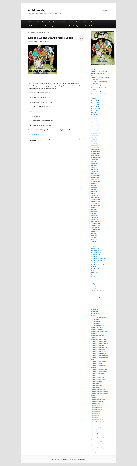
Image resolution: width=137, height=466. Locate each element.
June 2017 (94, 187)
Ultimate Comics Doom (97, 345)
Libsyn (84, 21)
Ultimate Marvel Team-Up (98, 407)
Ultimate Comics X (96, 363)
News (92, 299)
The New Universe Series (98, 317)
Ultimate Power (95, 413)
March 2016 (94, 217)
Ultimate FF (94, 397)
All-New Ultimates (96, 252)
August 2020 (94, 111)
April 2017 (94, 191)
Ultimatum (94, 436)
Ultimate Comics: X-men (98, 379)
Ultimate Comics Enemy (98, 349)
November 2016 (95, 201)
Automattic (82, 459)
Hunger (93, 283)
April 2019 (94, 143)
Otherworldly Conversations (99, 301)
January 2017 (95, 197)
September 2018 (95, 157)
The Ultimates (95, 319)
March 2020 (94, 121)
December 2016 (95, 199)
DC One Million (95, 273)
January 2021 (95, 101)
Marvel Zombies (95, 289)
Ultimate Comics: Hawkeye (99, 369)
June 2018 (94, 163)
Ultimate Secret (95, 415)
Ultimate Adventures (97, 327)
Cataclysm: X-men (96, 269)
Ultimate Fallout (95, 387)
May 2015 (93, 237)
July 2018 (94, 161)
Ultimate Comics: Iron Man (99, 371)
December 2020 (95, 103)
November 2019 (95, 129)
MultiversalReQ (95, 297)
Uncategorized (95, 452)
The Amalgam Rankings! (35, 26)
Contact (37, 21)
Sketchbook (94, 309)
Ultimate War (94, 426)
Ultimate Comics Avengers (99, 339)
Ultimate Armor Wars (97, 329)
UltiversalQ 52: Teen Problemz (100, 77)
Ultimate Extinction (96, 385)
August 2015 (94, 231)
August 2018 (94, 159)
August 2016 (94, 207)
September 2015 (95, 229)
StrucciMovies (95, 313)
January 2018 (95, 173)
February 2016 (95, 219)
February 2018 (95, 171)
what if (82, 139)
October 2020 (95, 107)
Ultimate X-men (95, 430)
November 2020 (95, 105)
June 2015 (94, 235)
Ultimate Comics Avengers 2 (99, 341)
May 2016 (93, 213)
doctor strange (47, 139)
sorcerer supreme (68, 139)
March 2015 (94, 241)
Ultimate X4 (94, 434)
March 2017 (94, 193)
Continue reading (34, 134)
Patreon (70, 21)
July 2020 (94, 113)
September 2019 (95, 133)
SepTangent (94, 307)
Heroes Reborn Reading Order (73, 26)
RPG (92, 305)
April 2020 (94, 119)
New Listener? (46, 21)
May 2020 (93, 117)
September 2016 (95, 205)
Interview (93, 285)
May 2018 (93, 165)
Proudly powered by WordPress (60, 459)
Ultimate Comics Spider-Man (99, 355)
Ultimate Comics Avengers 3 (99, 343)
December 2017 (95, 175)
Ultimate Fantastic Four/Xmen (99, 391)
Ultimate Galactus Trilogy (98, 399)
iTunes (78, 21)
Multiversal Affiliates (97, 295)
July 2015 (94, 233)
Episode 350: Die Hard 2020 (99, 81)
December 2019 (95, 127)
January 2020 (95, 125)
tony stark (76, 139)
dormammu (54, 139)
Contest (93, 271)
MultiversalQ (36, 10)
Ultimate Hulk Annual (97, 401)
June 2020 (94, 115)
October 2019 (95, 131)
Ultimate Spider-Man (97, 419)
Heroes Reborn (95, 279)
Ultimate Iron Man (96, 405)
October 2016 (95, 203)
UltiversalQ (94, 450)
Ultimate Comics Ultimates (99, 361)
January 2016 (95, 221)
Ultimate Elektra (95, 383)
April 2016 (94, 215)
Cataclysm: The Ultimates (98, 258)
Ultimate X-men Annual (97, 432)
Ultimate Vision (95, 424)
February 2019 (95, 147)
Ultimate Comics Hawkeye (98, 351)
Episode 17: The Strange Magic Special (51, 37)
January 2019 (95, 149)
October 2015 (95, 227)
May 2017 (93, 189)
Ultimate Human (95, 403)
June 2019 (94, 139)
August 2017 (94, 183)
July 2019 (94, 137)
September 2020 (95, 109)
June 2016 (94, 211)
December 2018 (95, 151)
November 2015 (95, 225)
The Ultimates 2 (95, 321)
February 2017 (95, 195)
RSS (90, 21)
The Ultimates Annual (97, 325)
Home (30, 21)
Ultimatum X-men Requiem (99, 448)
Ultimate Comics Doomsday (99, 347)
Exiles (46, 26)
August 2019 (94, 135)
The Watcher (46, 41)
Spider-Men (94, 311)
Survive (93, 315)
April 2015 (94, 239)
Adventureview (95, 248)
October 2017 (95, 179)
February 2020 (95, 123)
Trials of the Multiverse (59, 21)
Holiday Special (95, 281)
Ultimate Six (94, 417)
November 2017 (95, 177)
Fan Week (94, 277)
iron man (60, 139)
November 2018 (95, 153)
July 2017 (94, 185)
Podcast (35, 139)
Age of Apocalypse (56, 26)
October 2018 (95, 155)
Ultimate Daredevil (96, 381)
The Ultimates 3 (95, 323)
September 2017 (95, 181)
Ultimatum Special (96, 442)
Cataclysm (94, 256)
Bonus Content (95, 254)
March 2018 (94, 169)
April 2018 (94, 167)
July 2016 (94, 209)
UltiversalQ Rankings (90, 26)
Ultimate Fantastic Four (98, 389)
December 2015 (95, 223)
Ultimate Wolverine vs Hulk (99, 428)
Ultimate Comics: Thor (97, 377)
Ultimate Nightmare (96, 409)
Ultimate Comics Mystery (98, 353)
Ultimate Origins (95, 411)
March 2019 (94, 145)
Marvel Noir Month (96, 287)
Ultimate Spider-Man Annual (99, 422)
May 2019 (93, 141)
